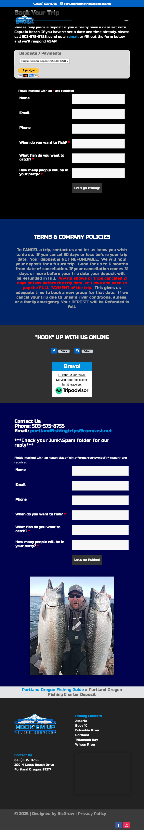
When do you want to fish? (44, 143)
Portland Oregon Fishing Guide (53, 689)
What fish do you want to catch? (41, 157)
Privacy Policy (92, 813)
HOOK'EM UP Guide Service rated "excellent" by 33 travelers (72, 379)
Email (24, 113)
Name (24, 98)
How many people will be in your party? (43, 172)
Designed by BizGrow (53, 813)
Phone (25, 128)
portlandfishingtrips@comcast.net (71, 431)
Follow (64, 351)
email (74, 36)
